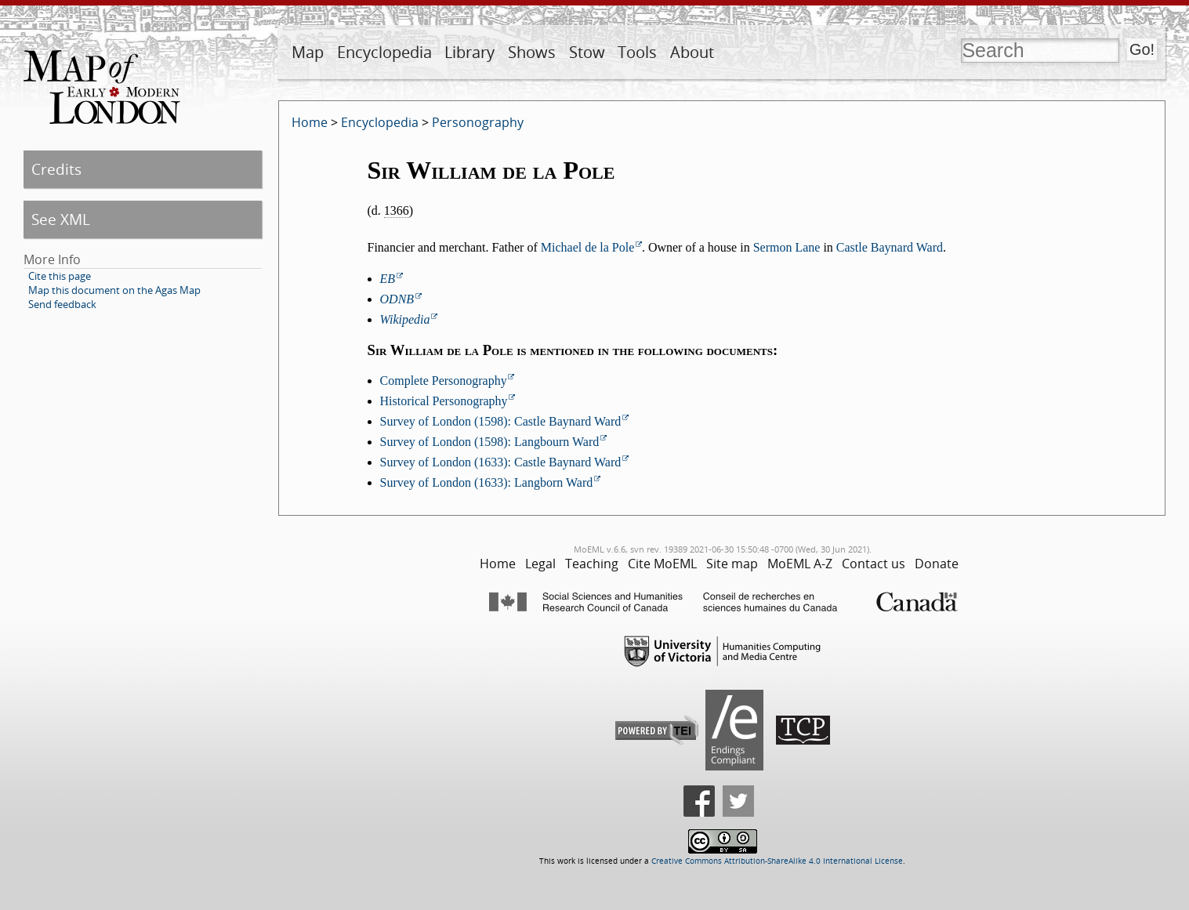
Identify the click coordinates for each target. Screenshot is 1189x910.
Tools (637, 52)
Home (310, 122)
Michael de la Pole (588, 247)
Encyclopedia (384, 52)
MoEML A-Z (799, 563)
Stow (587, 52)
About (692, 52)
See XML (60, 219)
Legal (540, 563)
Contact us (873, 563)
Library (469, 52)
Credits (56, 168)
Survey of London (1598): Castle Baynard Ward (501, 421)
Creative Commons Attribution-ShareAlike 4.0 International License (777, 861)
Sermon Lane (787, 247)
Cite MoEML (662, 563)
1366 (396, 210)
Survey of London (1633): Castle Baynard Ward (501, 462)
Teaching (591, 563)
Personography (478, 122)
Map (308, 52)
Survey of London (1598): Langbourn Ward (490, 441)
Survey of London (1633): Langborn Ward (486, 482)
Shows (532, 52)
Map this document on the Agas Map (114, 290)
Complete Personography (443, 380)
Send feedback (62, 304)
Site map (732, 563)
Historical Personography (444, 401)
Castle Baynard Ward (889, 247)
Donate (937, 563)
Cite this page (59, 276)
